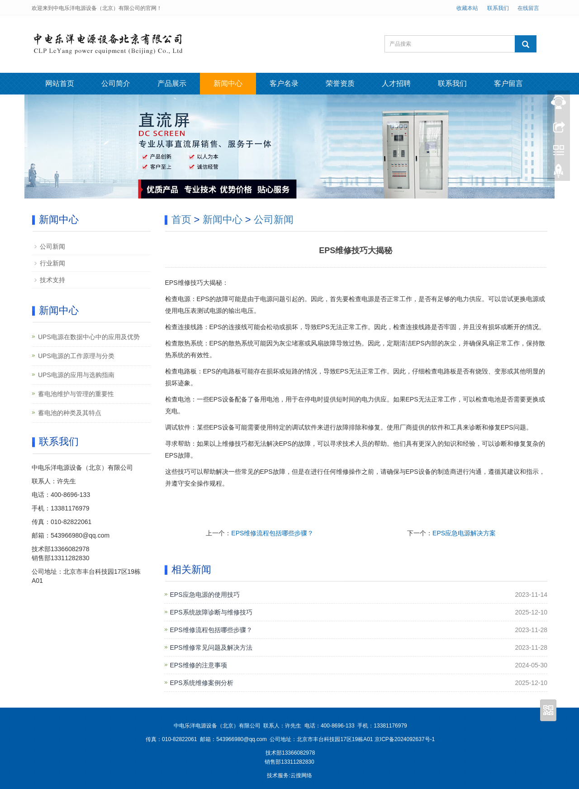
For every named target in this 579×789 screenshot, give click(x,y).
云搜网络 (301, 775)
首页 (181, 219)
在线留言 (528, 8)
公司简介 (115, 83)
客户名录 (284, 83)
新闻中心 (228, 83)
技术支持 (52, 279)
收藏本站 (467, 8)
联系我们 (498, 8)
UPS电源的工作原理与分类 (76, 355)
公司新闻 (274, 219)
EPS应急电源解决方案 (464, 533)
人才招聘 (396, 83)
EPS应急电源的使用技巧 (205, 594)
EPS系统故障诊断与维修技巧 (211, 612)
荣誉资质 (340, 83)
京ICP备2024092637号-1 (405, 739)
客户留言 (508, 83)
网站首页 (59, 83)
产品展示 (171, 83)
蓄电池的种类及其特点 (69, 412)
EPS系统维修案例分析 (201, 682)
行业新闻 (52, 263)
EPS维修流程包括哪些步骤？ (272, 533)
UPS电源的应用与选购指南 (76, 374)
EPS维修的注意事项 (198, 665)
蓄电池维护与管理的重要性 (76, 393)
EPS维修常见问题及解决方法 (211, 647)
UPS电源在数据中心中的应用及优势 (89, 336)
